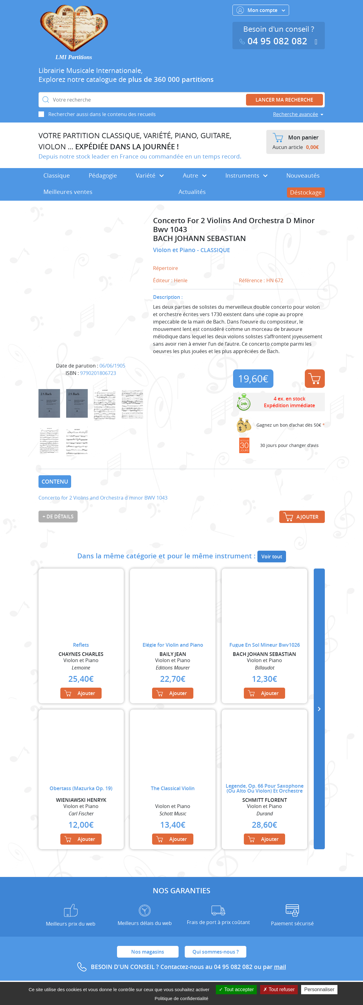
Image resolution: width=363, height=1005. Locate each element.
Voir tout (271, 556)
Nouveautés (303, 175)
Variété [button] (150, 175)
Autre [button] (195, 175)
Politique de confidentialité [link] (181, 998)
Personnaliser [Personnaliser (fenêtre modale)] (319, 989)
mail (280, 967)
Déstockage (306, 192)
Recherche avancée (295, 114)
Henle (181, 280)
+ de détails (58, 516)
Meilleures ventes (67, 192)
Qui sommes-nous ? (215, 951)
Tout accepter (236, 989)
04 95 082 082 (275, 41)
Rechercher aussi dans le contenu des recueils (102, 114)
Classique (56, 175)
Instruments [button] (246, 175)
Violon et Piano (175, 250)
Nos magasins (147, 951)
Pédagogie (103, 175)
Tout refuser (279, 989)
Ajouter (314, 378)
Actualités (192, 192)
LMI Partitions (73, 57)
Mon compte (260, 10)
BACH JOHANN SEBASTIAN (199, 238)
